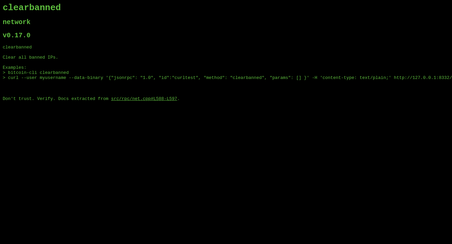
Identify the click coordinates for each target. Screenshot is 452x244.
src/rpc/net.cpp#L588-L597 (144, 113)
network (16, 25)
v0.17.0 (16, 40)
